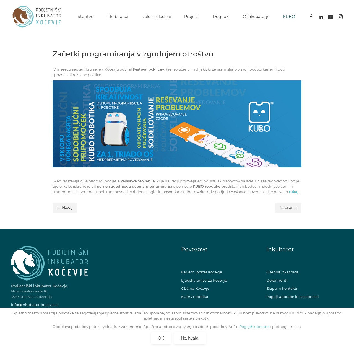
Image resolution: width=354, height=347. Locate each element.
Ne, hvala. (190, 338)
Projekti (191, 16)
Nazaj (64, 207)
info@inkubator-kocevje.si (34, 304)
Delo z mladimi (156, 16)
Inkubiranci (117, 16)
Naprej (288, 207)
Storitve (85, 16)
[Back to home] (38, 16)
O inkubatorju (256, 16)
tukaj (293, 192)
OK (161, 338)
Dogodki (221, 16)
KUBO (289, 16)
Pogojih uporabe (254, 326)
